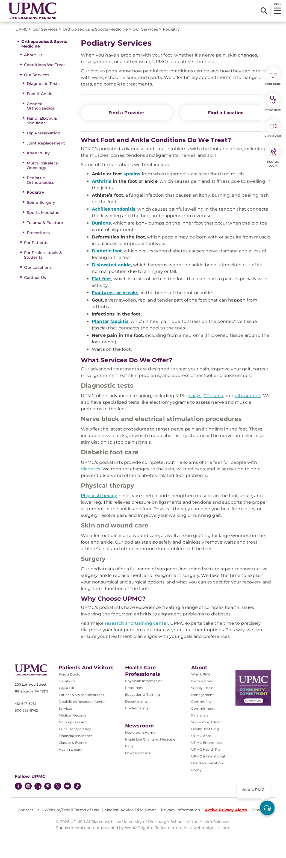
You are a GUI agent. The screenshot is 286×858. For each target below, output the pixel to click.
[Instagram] (28, 786)
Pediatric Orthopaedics (40, 180)
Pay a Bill (66, 688)
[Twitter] (57, 786)
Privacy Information (180, 809)
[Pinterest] (47, 786)
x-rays (194, 395)
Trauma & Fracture (45, 222)
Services (65, 708)
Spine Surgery (41, 202)
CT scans (213, 395)
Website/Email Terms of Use (72, 809)
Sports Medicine (43, 212)
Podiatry (35, 192)
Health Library (70, 749)
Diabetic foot (107, 250)
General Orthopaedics (40, 106)
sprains (131, 173)
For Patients (36, 242)
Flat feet (101, 278)
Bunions (101, 223)
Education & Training (142, 694)
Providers (273, 102)
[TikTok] (77, 786)
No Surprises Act (73, 722)
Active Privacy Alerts (226, 809)
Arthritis (101, 181)
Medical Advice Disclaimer (130, 809)
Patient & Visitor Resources (81, 695)
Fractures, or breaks (115, 292)
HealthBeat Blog (205, 729)
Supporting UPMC (206, 722)
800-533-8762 (26, 710)
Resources (134, 688)
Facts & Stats (202, 681)
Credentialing (136, 708)
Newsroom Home (140, 732)
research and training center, (137, 623)
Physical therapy (99, 495)
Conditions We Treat (44, 64)
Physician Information (144, 681)
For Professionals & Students (43, 255)
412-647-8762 (26, 703)
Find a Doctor (70, 674)
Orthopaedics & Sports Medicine (44, 44)
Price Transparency (75, 729)
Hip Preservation (43, 133)
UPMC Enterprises (206, 743)
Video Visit (272, 128)
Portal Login (273, 156)
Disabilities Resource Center (82, 702)
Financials (199, 715)
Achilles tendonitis (113, 209)
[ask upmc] (267, 808)
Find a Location (226, 112)
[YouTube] (67, 786)
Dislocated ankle (111, 264)
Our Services (36, 74)
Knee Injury (38, 153)
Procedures (38, 232)
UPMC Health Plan (207, 749)
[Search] (264, 11)
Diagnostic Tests (43, 83)
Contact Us (35, 277)
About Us (33, 54)
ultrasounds (248, 395)
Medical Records (72, 715)
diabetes (90, 468)
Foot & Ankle (40, 93)
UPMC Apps (201, 736)
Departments (136, 701)
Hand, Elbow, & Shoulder (42, 120)
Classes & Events (73, 743)
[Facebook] (18, 786)
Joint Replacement (46, 143)
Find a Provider (126, 112)
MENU (277, 4)
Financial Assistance (76, 736)
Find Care (273, 76)
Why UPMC (201, 674)
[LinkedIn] (38, 786)
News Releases (137, 753)
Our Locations (38, 267)
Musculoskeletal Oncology (43, 165)
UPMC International (208, 756)
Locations (67, 681)
